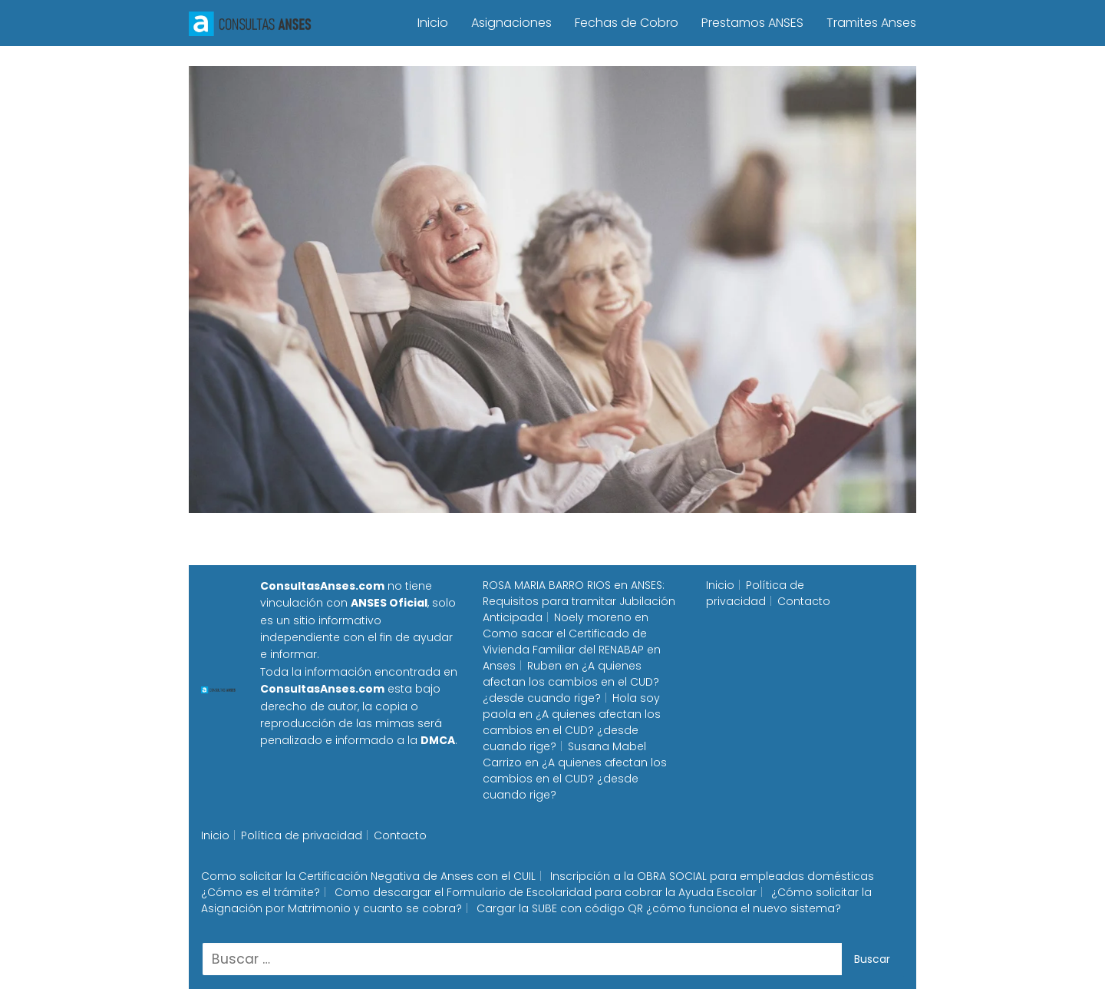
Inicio (432, 22)
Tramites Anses (871, 22)
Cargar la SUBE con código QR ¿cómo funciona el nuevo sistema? (659, 908)
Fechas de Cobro (626, 22)
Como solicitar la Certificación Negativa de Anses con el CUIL (368, 876)
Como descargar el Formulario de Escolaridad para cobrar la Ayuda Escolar (546, 892)
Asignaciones (511, 22)
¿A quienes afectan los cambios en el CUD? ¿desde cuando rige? (571, 682)
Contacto (803, 601)
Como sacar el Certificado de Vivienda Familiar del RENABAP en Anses (572, 649)
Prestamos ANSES (752, 22)
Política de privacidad (755, 593)
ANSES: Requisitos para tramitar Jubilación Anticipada (579, 601)
